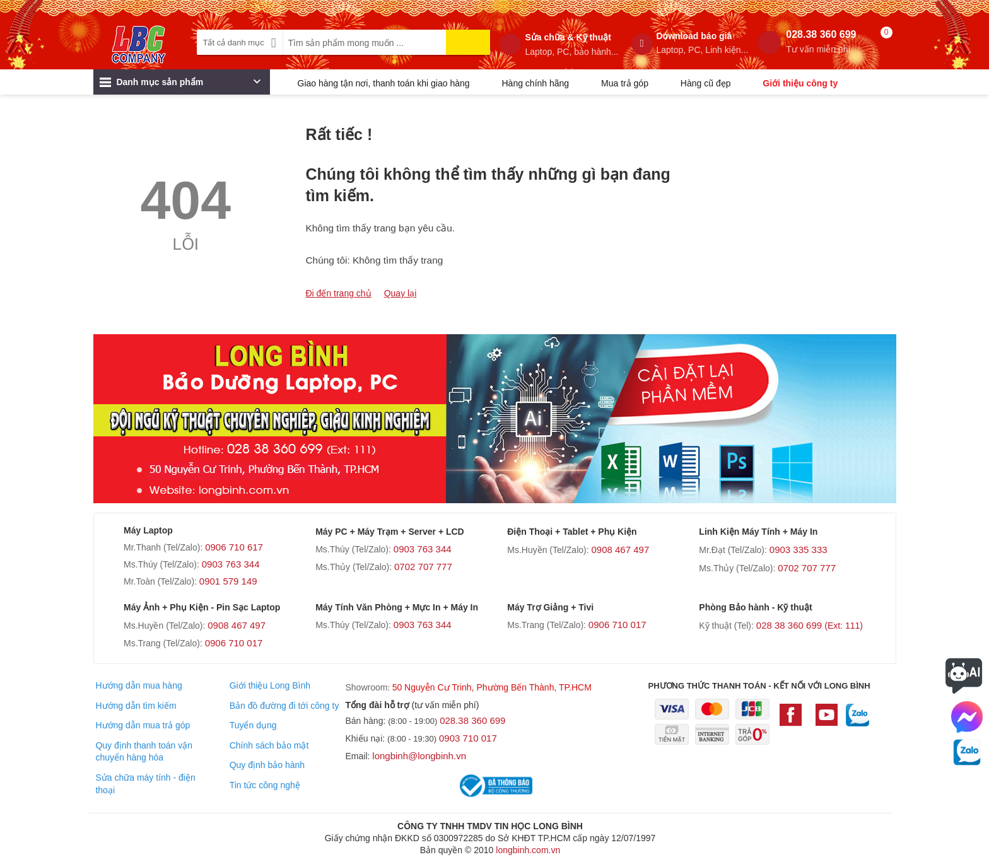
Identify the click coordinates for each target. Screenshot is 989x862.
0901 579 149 (228, 581)
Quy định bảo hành (267, 765)
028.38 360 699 (821, 42)
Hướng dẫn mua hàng (138, 685)
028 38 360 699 (809, 625)
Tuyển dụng (253, 725)
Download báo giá (703, 43)
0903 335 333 (799, 549)
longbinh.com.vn (528, 850)
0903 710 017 (468, 738)
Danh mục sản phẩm (180, 85)
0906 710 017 (234, 643)
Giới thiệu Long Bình (270, 685)
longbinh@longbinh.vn (419, 755)
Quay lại (400, 293)
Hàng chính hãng (535, 83)
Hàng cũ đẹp (706, 83)
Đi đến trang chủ (339, 293)
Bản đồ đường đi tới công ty (284, 706)
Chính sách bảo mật (269, 745)
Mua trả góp (624, 83)
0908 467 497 (620, 549)
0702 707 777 (423, 566)
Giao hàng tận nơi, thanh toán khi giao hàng (384, 83)
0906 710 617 (234, 547)
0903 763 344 (231, 564)
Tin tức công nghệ (265, 785)
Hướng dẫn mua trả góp (142, 725)
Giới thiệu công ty (800, 83)
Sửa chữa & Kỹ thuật (571, 44)
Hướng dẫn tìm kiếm (135, 706)
